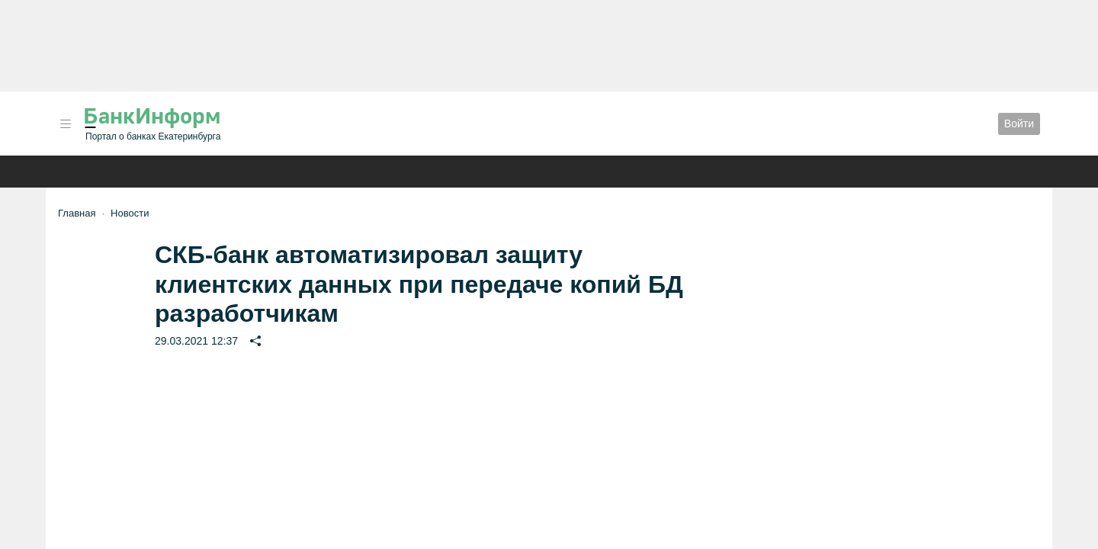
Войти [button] (1019, 123)
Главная (76, 213)
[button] (65, 124)
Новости (130, 213)
